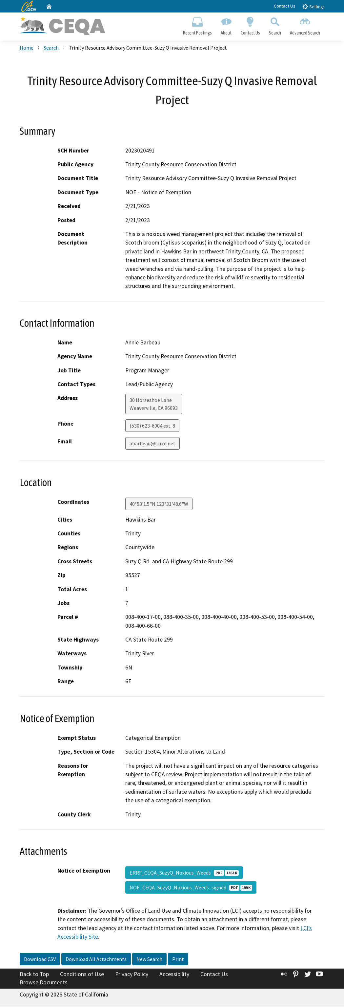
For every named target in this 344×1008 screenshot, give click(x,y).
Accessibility (174, 975)
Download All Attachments (96, 960)
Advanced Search (304, 25)
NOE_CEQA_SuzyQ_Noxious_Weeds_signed (191, 888)
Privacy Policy (131, 975)
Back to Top (34, 975)
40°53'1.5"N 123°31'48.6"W (159, 505)
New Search (149, 960)
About (226, 25)
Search (274, 25)
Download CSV (40, 960)
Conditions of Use (82, 975)
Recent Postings (197, 25)
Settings (313, 6)
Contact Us (284, 6)
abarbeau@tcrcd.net (152, 444)
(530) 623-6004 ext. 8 (152, 427)
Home (26, 49)
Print (178, 960)
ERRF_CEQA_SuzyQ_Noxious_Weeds (184, 873)
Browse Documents (44, 983)
